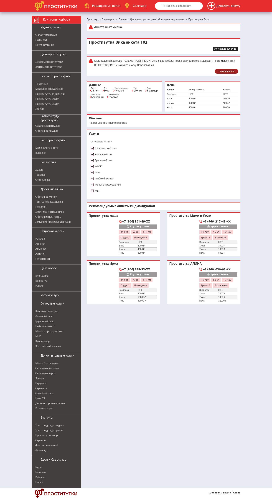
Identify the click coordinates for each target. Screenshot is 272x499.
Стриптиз (41, 388)
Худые (39, 170)
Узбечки (40, 244)
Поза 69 (40, 398)
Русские (40, 239)
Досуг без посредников (49, 212)
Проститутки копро (47, 435)
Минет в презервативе (49, 331)
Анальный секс (44, 316)
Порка (39, 482)
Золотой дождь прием (49, 430)
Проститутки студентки (50, 94)
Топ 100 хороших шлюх (49, 202)
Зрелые (39, 109)
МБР (38, 336)
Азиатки (40, 254)
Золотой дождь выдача (49, 425)
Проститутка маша (103, 216)
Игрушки (40, 383)
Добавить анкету (220, 492)
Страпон (40, 440)
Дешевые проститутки (49, 62)
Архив (236, 492)
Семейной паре (44, 393)
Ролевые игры (43, 408)
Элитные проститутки (48, 67)
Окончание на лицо (47, 368)
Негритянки (42, 259)
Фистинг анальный (46, 445)
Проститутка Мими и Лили (190, 216)
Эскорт (39, 378)
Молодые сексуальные (49, 89)
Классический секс (46, 311)
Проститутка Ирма (103, 263)
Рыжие (39, 286)
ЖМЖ (98, 166)
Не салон (40, 207)
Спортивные (42, 180)
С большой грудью (46, 131)
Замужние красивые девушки (53, 222)
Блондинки (42, 276)
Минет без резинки (47, 363)
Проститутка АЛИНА (185, 263)
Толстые (40, 175)
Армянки (40, 249)
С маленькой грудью (47, 126)
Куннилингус (43, 341)
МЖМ (98, 172)
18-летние (41, 84)
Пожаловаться (226, 71)
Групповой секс (44, 321)
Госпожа (40, 472)
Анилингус (41, 450)
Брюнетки (41, 281)
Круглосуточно (44, 45)
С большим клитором (48, 217)
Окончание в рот (45, 373)
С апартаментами (46, 35)
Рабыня (40, 477)
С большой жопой (46, 197)
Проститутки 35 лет (47, 104)
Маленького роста (46, 148)
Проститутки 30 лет (47, 99)
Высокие (40, 153)
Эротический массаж (48, 346)
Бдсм (38, 467)
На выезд (41, 40)
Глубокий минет (45, 326)
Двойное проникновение (50, 403)
